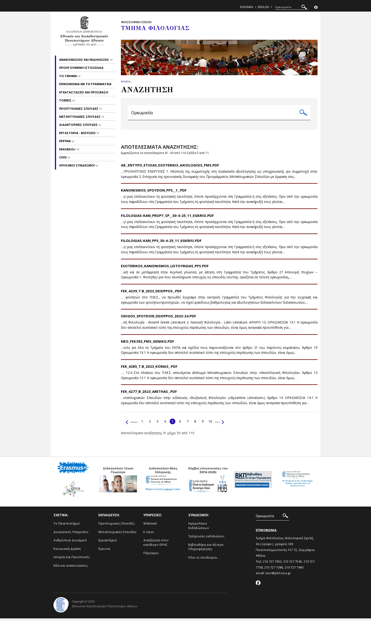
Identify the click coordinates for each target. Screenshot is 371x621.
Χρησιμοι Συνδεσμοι (77, 165)
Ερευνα (65, 141)
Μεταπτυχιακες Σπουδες (80, 116)
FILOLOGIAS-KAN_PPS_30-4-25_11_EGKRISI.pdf (161, 243)
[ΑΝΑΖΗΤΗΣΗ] (291, 7)
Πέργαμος (151, 556)
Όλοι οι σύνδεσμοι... (204, 560)
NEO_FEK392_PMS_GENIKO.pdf (147, 343)
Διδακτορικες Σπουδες (78, 124)
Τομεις (65, 100)
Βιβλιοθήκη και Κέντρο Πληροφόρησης (206, 549)
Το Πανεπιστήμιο (66, 526)
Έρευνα (104, 551)
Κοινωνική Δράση (67, 551)
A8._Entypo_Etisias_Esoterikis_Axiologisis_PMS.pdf (170, 168)
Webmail (150, 526)
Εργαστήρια (107, 543)
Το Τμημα (68, 76)
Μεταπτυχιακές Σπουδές (117, 534)
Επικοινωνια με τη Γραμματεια (85, 84)
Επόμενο (238, 424)
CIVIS (63, 157)
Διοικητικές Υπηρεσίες (70, 534)
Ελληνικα (246, 7)
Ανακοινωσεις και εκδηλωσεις (84, 59)
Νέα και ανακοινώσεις (70, 568)
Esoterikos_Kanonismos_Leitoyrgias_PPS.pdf (165, 268)
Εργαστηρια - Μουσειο (77, 133)
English (263, 7)
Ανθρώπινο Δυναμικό (70, 543)
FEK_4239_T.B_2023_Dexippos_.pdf (151, 293)
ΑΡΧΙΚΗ (125, 81)
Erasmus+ (67, 149)
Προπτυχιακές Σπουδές (116, 526)
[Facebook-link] (316, 7)
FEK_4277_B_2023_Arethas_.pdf (149, 394)
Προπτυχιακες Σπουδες (79, 108)
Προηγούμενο (138, 424)
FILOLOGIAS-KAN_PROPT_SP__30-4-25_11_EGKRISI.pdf (167, 218)
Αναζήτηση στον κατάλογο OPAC (155, 545)
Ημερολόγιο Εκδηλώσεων (198, 528)
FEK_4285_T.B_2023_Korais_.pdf (149, 369)
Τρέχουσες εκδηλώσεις (206, 539)
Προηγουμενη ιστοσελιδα (81, 68)
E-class (148, 534)
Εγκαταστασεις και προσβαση (83, 92)
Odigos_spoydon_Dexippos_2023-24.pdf (158, 318)
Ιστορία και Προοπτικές (71, 560)
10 (224, 424)
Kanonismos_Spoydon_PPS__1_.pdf (154, 193)
